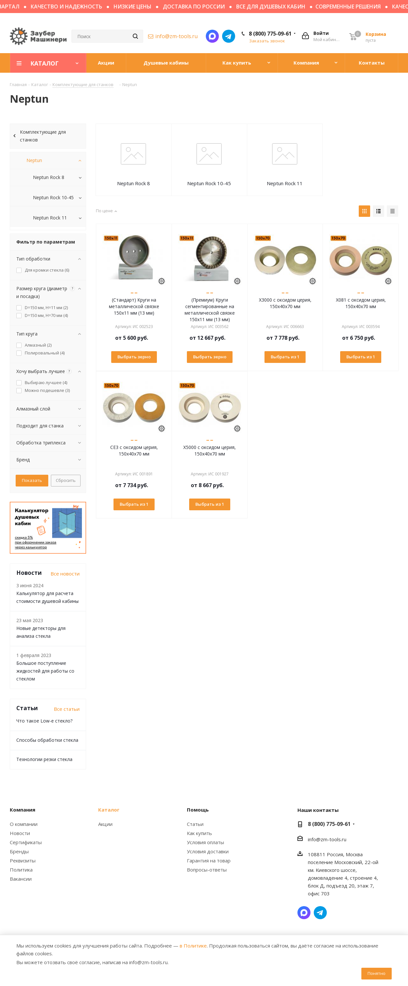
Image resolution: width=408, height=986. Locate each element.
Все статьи (67, 709)
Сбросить (66, 480)
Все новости (65, 573)
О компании (24, 824)
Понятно (376, 973)
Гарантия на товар (209, 860)
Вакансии (21, 878)
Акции (105, 824)
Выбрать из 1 (285, 357)
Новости (20, 833)
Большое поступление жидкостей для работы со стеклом (45, 671)
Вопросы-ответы (207, 869)
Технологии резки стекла (44, 759)
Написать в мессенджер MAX (212, 36)
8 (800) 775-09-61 (270, 33)
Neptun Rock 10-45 (209, 183)
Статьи (195, 824)
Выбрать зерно (134, 357)
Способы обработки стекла (47, 740)
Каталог (108, 809)
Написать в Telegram (228, 36)
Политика (21, 869)
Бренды (19, 851)
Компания (22, 809)
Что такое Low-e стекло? (44, 721)
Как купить (199, 833)
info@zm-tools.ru (176, 36)
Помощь (198, 809)
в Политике (193, 945)
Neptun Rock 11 (285, 183)
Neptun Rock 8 (133, 183)
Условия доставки (208, 851)
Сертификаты (26, 842)
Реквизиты (23, 860)
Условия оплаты (205, 842)
